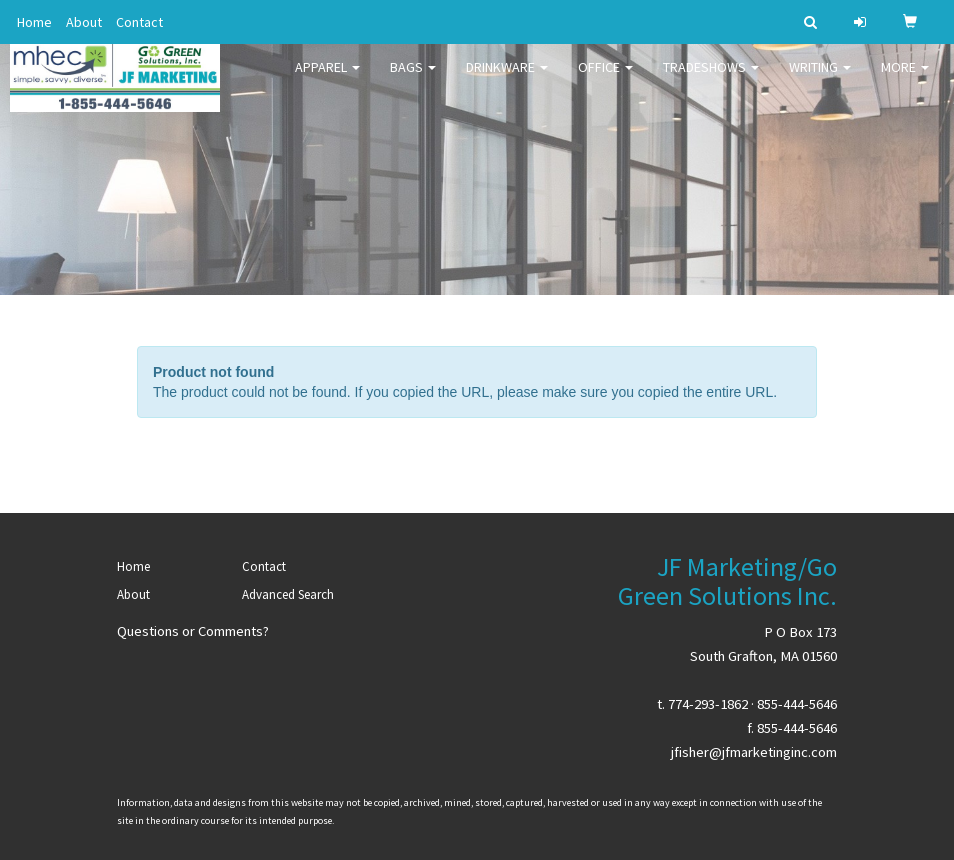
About (84, 22)
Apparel (327, 80)
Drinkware (507, 80)
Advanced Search (288, 594)
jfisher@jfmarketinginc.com (754, 752)
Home (34, 22)
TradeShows (711, 80)
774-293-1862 (708, 704)
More (905, 80)
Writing (820, 80)
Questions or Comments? (193, 631)
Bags (413, 80)
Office (605, 80)
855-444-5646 (797, 704)
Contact (139, 22)
